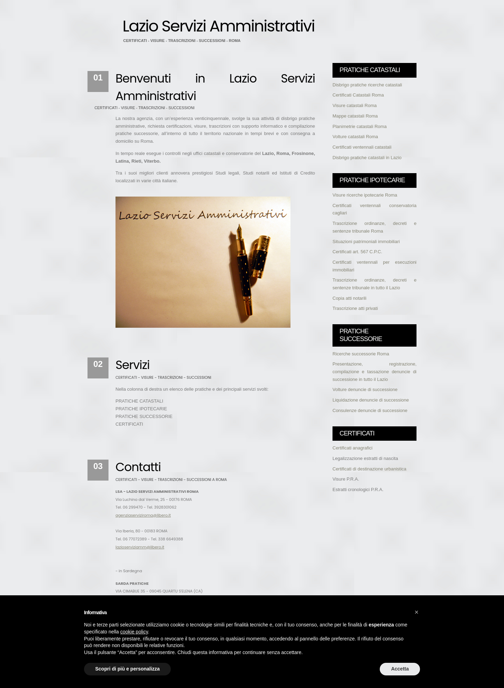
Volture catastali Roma (355, 136)
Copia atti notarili (349, 298)
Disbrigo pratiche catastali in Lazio (366, 157)
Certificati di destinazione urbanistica (369, 468)
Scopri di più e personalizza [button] (127, 669)
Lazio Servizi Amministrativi (218, 26)
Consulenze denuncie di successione (369, 410)
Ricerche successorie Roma (360, 353)
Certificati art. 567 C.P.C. (357, 251)
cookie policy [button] (134, 631)
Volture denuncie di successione (365, 389)
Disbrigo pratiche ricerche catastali (367, 84)
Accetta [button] (400, 669)
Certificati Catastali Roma (358, 95)
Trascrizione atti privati (355, 308)
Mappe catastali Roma (355, 116)
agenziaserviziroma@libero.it (143, 515)
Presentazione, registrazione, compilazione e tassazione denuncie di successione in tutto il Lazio (374, 371)
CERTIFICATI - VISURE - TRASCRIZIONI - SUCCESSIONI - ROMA (181, 40)
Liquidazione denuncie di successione (370, 400)
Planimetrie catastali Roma (359, 126)
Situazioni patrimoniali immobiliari (366, 241)
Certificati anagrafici (352, 448)
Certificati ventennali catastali (361, 147)
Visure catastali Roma (354, 105)
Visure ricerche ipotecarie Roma (364, 195)
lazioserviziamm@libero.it (139, 547)
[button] (416, 612)
